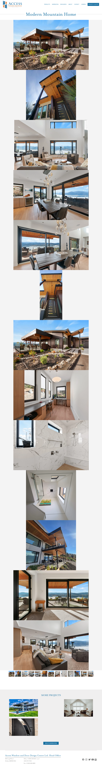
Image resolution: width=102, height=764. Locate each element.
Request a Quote (93, 4)
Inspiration (55, 4)
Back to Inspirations (51, 726)
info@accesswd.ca (31, 748)
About (70, 4)
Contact (76, 4)
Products (47, 4)
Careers (83, 4)
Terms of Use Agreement (11, 756)
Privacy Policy (20, 756)
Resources (63, 4)
